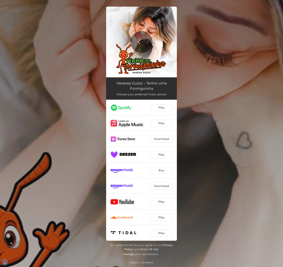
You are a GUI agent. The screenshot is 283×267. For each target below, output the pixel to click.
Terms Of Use (149, 249)
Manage (128, 254)
